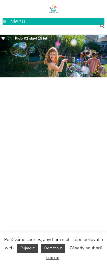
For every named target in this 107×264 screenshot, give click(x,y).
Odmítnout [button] (53, 248)
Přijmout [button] (28, 248)
